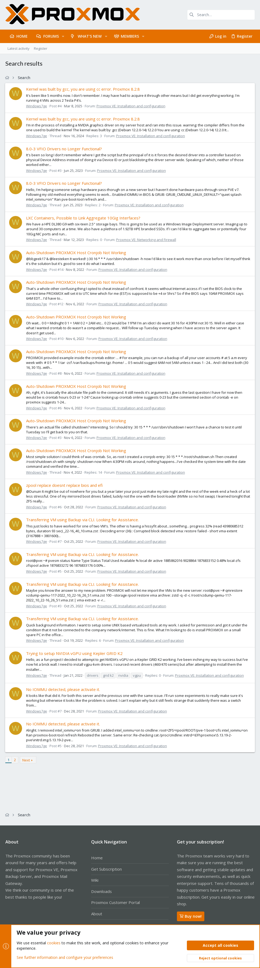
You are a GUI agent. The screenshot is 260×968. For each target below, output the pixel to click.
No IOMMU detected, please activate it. (63, 689)
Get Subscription (106, 869)
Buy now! (191, 916)
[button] (63, 36)
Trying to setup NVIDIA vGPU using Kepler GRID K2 (74, 653)
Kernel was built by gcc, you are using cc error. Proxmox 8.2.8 (83, 89)
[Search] (221, 15)
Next (26, 760)
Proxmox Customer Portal (115, 902)
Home (97, 857)
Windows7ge (36, 106)
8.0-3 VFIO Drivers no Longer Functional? (64, 148)
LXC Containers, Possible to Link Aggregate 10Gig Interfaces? (83, 218)
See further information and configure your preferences (65, 957)
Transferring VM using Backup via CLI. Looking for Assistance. (82, 519)
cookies (53, 942)
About (96, 913)
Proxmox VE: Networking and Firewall (146, 239)
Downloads (101, 891)
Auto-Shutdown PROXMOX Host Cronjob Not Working (76, 252)
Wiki (94, 880)
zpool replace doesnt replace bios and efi (64, 485)
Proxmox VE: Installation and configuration (131, 106)
